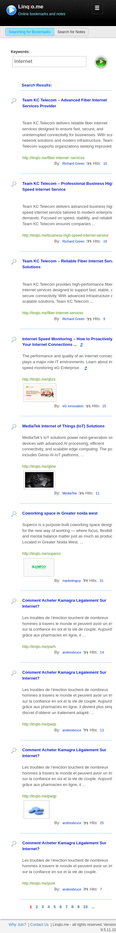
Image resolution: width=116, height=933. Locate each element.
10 (85, 906)
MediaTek (69, 493)
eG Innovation (73, 406)
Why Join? (17, 924)
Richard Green (73, 163)
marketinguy (71, 581)
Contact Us (39, 924)
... (93, 906)
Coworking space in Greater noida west (59, 513)
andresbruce (71, 652)
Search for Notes (71, 32)
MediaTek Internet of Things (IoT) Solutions (63, 426)
